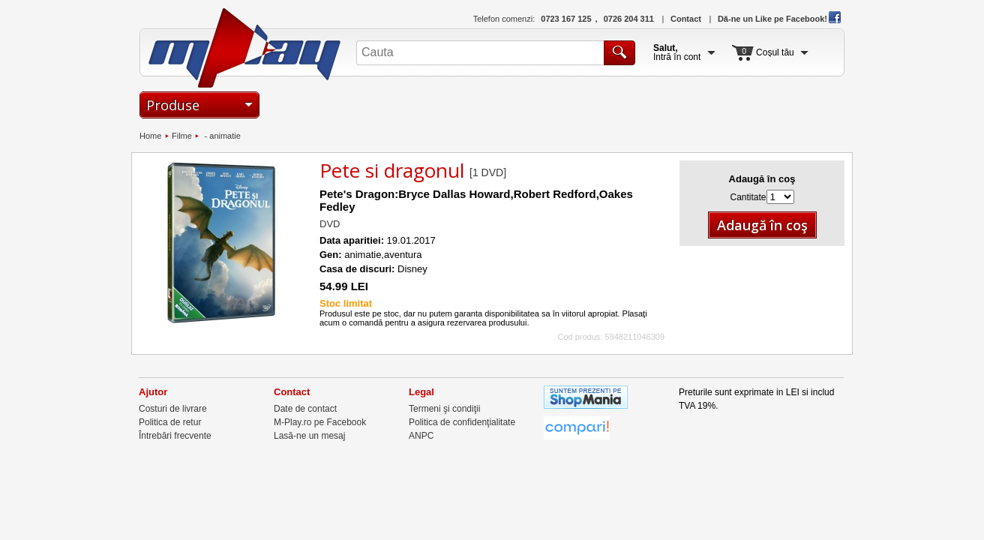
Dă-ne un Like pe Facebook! (779, 18)
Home (150, 135)
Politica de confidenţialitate (462, 422)
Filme (182, 135)
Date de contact (305, 409)
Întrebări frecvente (175, 435)
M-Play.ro (244, 48)
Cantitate (748, 197)
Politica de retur (170, 422)
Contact (685, 18)
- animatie (221, 135)
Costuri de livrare (173, 409)
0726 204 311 (629, 18)
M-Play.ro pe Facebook (320, 422)
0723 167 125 (566, 18)
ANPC (421, 435)
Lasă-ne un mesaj (309, 435)
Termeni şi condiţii (444, 409)
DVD (330, 224)
